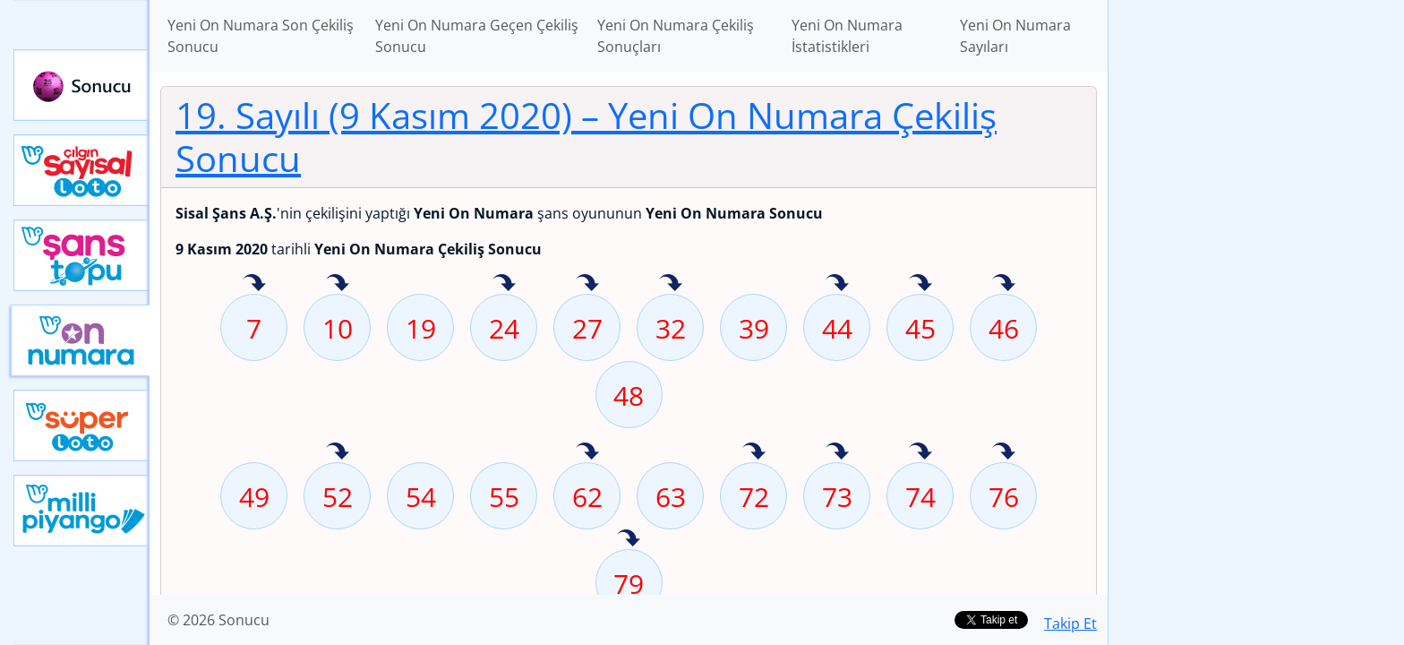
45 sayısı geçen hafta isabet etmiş (920, 284)
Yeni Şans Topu (81, 255)
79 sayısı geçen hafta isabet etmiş (628, 539)
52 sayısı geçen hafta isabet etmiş (337, 452)
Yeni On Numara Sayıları (1015, 35)
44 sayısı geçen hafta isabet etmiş (837, 284)
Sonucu (81, 85)
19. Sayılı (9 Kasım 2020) (586, 136)
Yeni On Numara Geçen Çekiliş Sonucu (476, 35)
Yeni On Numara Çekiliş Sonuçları (675, 35)
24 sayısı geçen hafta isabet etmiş (504, 284)
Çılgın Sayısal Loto (81, 170)
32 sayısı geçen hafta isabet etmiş (670, 284)
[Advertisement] (1256, 283)
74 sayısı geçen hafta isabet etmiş (920, 452)
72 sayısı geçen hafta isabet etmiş (754, 452)
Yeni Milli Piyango (81, 510)
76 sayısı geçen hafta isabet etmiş (1003, 452)
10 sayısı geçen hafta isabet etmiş (337, 284)
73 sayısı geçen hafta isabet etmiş (837, 452)
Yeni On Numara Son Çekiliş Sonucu (260, 35)
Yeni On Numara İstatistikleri (847, 35)
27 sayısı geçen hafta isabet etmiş (587, 284)
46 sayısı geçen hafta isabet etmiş (1003, 284)
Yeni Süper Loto (81, 425)
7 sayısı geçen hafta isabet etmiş (254, 284)
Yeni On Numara (80, 340)
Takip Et (1070, 623)
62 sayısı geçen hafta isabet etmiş (587, 452)
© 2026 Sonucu (218, 620)
